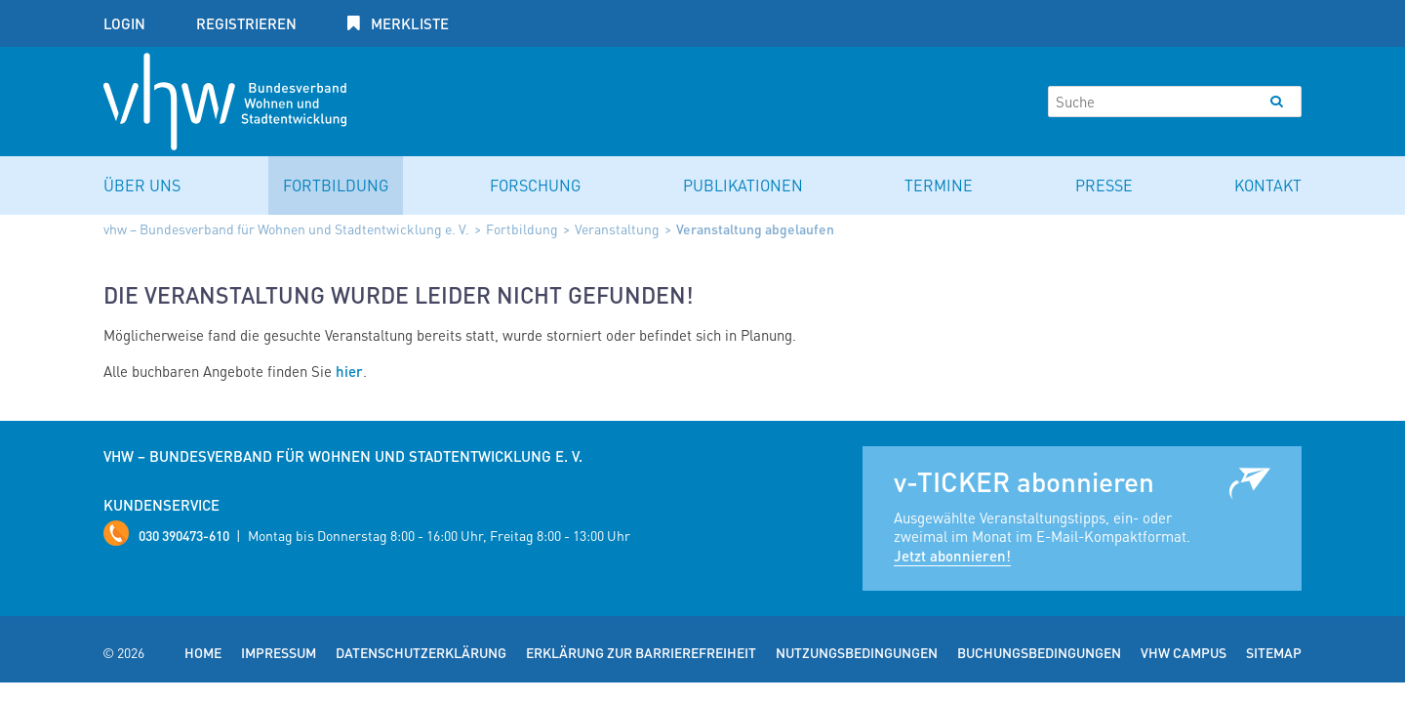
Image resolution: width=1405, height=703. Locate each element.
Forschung (535, 185)
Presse (1104, 185)
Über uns (142, 185)
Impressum (278, 652)
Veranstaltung (617, 228)
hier (349, 371)
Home (202, 652)
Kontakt (1268, 185)
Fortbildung (335, 185)
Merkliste (408, 23)
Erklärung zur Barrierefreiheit (641, 652)
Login (124, 23)
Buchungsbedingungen (1039, 652)
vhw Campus (1183, 652)
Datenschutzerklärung (421, 652)
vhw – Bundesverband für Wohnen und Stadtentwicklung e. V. (286, 228)
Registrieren (246, 23)
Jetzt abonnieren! (952, 555)
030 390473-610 (184, 535)
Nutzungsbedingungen (857, 652)
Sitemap (1274, 652)
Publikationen (743, 185)
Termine (938, 185)
